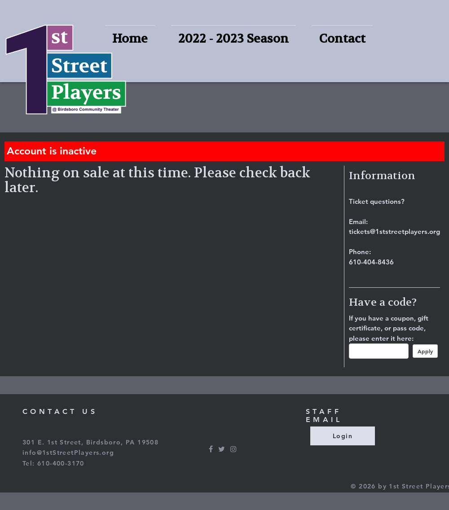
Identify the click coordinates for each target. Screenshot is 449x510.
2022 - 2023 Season (233, 39)
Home (130, 39)
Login (342, 436)
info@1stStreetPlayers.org (68, 452)
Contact (342, 39)
